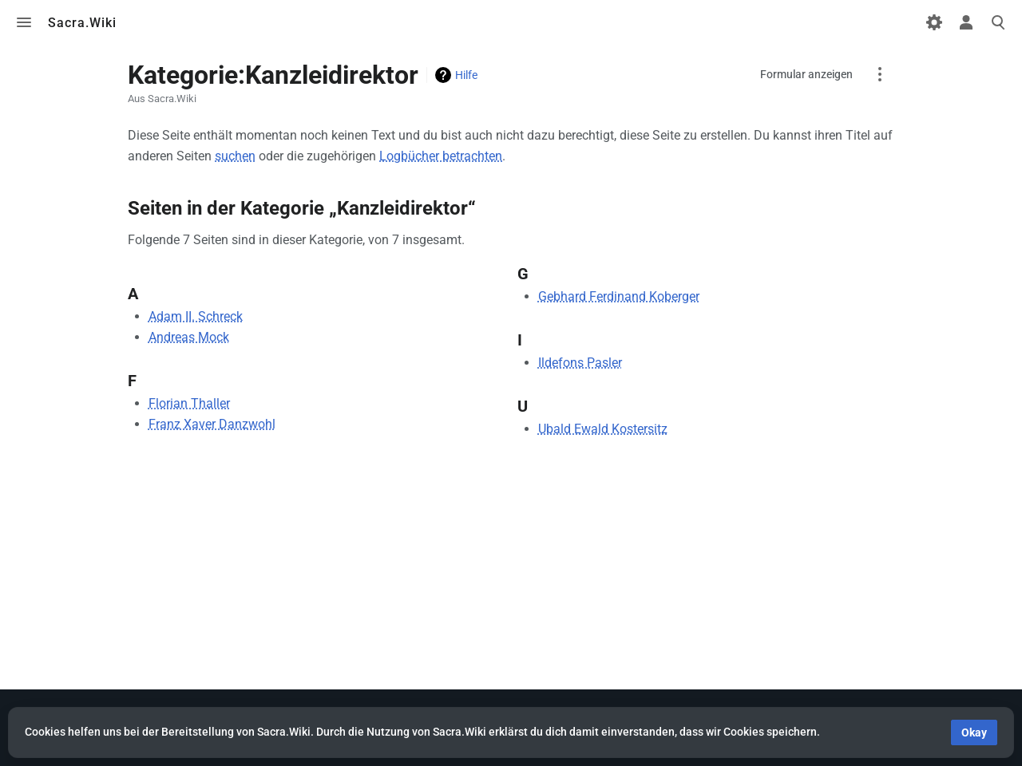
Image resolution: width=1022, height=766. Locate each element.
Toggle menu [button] (24, 22)
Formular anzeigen (806, 74)
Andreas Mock (189, 337)
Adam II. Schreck (196, 316)
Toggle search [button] (998, 22)
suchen (235, 156)
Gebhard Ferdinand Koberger (618, 296)
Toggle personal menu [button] (966, 22)
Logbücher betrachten (440, 156)
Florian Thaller (189, 403)
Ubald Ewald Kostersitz (602, 428)
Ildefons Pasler (580, 362)
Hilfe (466, 75)
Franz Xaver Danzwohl (212, 424)
